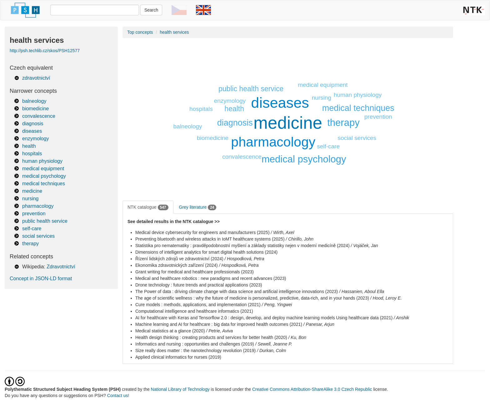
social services (38, 236)
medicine (32, 191)
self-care (31, 228)
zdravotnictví (36, 78)
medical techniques (43, 183)
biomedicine (35, 108)
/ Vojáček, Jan (364, 245)
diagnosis (32, 123)
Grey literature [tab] (198, 207)
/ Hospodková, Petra (244, 258)
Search (151, 9)
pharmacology (38, 206)
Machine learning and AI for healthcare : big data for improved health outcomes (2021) (218, 324)
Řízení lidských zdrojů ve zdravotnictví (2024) (179, 258)
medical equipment (43, 168)
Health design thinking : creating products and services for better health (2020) (211, 337)
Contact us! (118, 395)
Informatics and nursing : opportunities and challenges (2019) (194, 343)
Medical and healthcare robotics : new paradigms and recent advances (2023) (210, 278)
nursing (30, 198)
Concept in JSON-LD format (41, 278)
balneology (34, 101)
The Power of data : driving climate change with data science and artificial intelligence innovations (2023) (236, 291)
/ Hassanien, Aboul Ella (361, 291)
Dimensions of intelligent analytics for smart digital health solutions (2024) (206, 252)
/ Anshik (401, 317)
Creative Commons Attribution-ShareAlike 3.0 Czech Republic (312, 389)
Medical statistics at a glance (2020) (170, 330)
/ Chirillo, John (299, 238)
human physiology (42, 161)
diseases (32, 131)
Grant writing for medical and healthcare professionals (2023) (194, 271)
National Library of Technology (180, 389)
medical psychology (44, 176)
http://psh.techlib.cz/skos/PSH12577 (45, 50)
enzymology (35, 138)
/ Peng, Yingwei (277, 304)
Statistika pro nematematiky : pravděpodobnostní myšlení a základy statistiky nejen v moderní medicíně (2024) (242, 245)
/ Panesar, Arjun (318, 324)
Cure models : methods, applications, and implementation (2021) (198, 304)
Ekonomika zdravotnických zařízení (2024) (176, 265)
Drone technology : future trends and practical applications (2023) (198, 284)
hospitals (32, 153)
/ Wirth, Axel (282, 232)
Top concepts (140, 32)
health (29, 146)
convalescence (38, 116)
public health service (45, 221)
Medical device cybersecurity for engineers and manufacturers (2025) (202, 232)
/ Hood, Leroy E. (386, 298)
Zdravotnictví (61, 266)
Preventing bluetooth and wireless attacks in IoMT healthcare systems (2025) (210, 238)
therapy (30, 243)
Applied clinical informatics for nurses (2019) (178, 357)
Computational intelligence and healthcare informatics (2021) (194, 311)
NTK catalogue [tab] (148, 207)
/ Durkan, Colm (271, 350)
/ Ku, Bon (297, 337)
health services (174, 32)
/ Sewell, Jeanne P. (273, 343)
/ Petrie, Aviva (219, 330)
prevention (34, 213)
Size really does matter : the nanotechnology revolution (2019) (195, 350)
